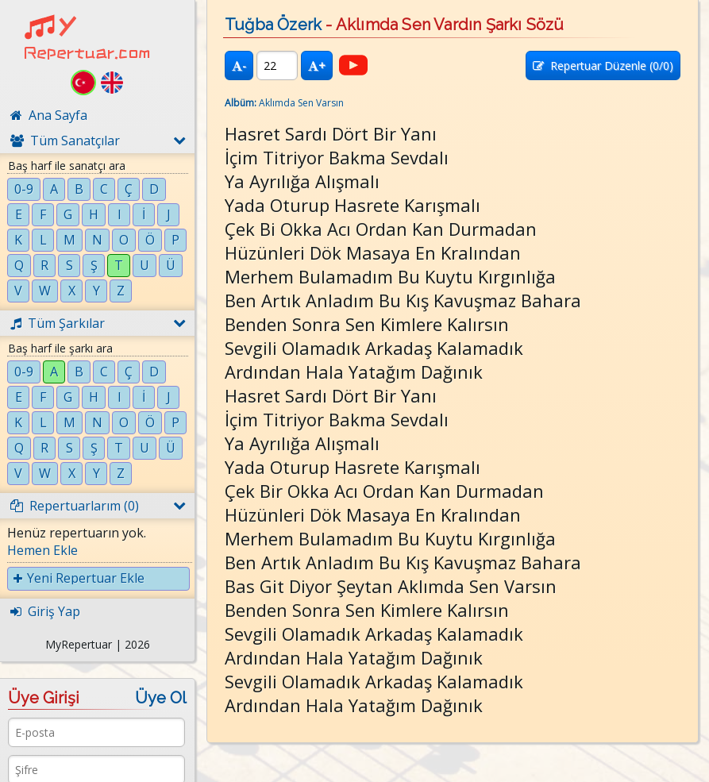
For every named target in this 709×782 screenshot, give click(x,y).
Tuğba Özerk (273, 24)
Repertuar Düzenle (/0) (603, 65)
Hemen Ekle (42, 550)
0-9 (23, 189)
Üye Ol (161, 697)
